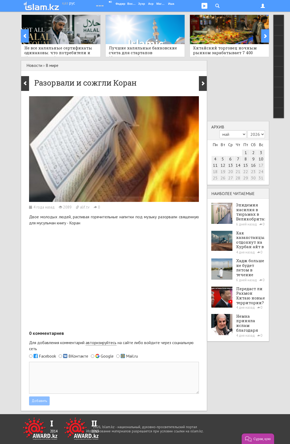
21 (238, 171)
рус (72, 3)
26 (223, 178)
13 (230, 165)
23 (253, 171)
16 (253, 165)
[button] (258, 438)
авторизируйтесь (101, 342)
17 (261, 165)
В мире (52, 65)
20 (230, 171)
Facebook (47, 356)
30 (253, 178)
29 (245, 178)
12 (223, 165)
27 (230, 178)
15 (245, 165)
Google (107, 356)
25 (215, 178)
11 (215, 165)
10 (261, 158)
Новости (34, 65)
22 (245, 171)
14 (238, 165)
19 (223, 171)
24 (261, 171)
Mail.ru (132, 356)
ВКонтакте (78, 356)
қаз (65, 3)
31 (261, 178)
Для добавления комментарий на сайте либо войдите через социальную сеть (111, 345)
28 (238, 178)
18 (215, 171)
